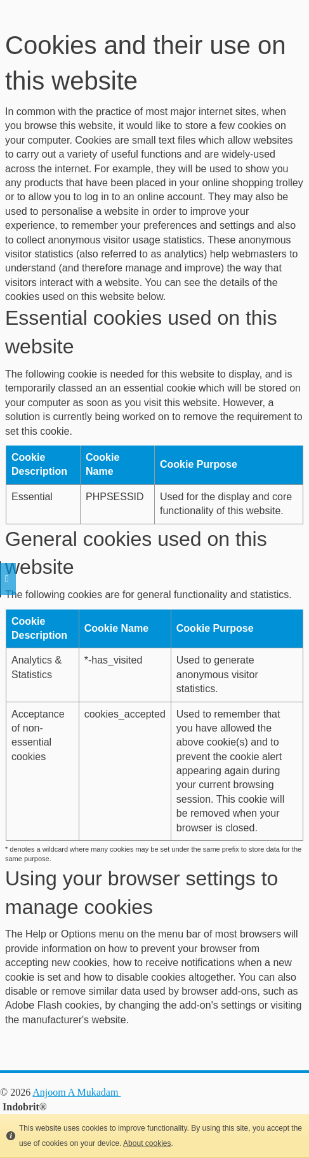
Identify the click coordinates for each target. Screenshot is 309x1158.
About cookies (147, 1143)
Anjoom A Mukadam (76, 1092)
